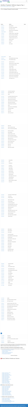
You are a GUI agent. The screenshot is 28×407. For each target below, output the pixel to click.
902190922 (2, 204)
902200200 (2, 207)
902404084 (2, 247)
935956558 (2, 342)
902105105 (2, 171)
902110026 (2, 174)
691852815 (2, 135)
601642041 (2, 27)
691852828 (2, 138)
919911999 (2, 337)
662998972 (2, 105)
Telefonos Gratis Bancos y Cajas (6, 372)
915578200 (2, 304)
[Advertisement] (14, 16)
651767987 (2, 96)
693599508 (2, 144)
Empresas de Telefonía (5, 351)
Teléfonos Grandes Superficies (6, 376)
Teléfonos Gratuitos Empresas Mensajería (7, 352)
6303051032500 (3, 59)
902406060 (2, 249)
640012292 (2, 69)
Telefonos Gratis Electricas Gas (6, 374)
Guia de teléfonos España (5, 6)
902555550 (2, 266)
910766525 (2, 276)
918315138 (2, 312)
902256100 (2, 216)
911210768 (2, 280)
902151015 (2, 201)
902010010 (2, 161)
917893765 (2, 309)
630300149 (2, 42)
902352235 (2, 240)
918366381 (2, 316)
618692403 (2, 33)
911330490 (2, 282)
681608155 (2, 125)
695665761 (2, 147)
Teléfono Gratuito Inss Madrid (6, 398)
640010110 (2, 63)
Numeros (10, 6)
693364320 (2, 141)
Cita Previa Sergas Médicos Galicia (6, 400)
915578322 (2, 306)
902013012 (2, 165)
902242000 (2, 213)
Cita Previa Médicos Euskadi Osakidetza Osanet (8, 401)
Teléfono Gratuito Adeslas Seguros (6, 394)
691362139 (2, 132)
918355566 (2, 313)
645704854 (2, 75)
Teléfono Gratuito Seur (5, 390)
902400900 (2, 246)
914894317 (2, 303)
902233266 (2, 211)
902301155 (2, 230)
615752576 (2, 30)
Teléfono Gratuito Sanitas (5, 388)
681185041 (2, 108)
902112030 (2, 177)
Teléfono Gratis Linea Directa (5, 387)
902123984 (2, 197)
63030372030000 (3, 56)
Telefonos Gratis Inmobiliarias (6, 381)
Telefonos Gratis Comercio (5, 373)
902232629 (2, 210)
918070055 (2, 310)
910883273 (2, 277)
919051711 (2, 319)
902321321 (2, 234)
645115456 (2, 72)
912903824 (2, 299)
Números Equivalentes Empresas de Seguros (8, 349)
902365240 (2, 241)
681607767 (2, 111)
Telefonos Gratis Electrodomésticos (6, 379)
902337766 (2, 238)
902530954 (2, 263)
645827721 (2, 78)
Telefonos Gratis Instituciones (6, 377)
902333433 (2, 237)
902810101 (2, 271)
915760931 (2, 307)
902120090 (2, 180)
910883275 (2, 279)
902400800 (2, 244)
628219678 (2, 39)
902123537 (2, 194)
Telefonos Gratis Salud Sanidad (6, 383)
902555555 (2, 268)
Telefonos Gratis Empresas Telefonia (6, 375)
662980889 (2, 102)
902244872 (2, 214)
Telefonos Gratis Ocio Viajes (5, 382)
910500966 (2, 274)
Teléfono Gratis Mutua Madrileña (6, 386)
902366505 (2, 243)
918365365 (2, 315)
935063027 (2, 338)
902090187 (2, 168)
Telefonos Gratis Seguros (5, 378)
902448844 (2, 250)
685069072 (2, 128)
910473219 (2, 273)
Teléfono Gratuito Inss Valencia (6, 399)
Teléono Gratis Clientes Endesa (6, 392)
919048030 (2, 318)
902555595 (2, 270)
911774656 (2, 285)
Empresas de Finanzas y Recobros (6, 350)
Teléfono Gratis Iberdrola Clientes (6, 393)
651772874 (2, 99)
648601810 (2, 92)
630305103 (2, 58)
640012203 (2, 66)
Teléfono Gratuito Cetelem (5, 389)
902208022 (2, 208)
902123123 (2, 181)
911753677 (2, 283)
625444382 (2, 36)
